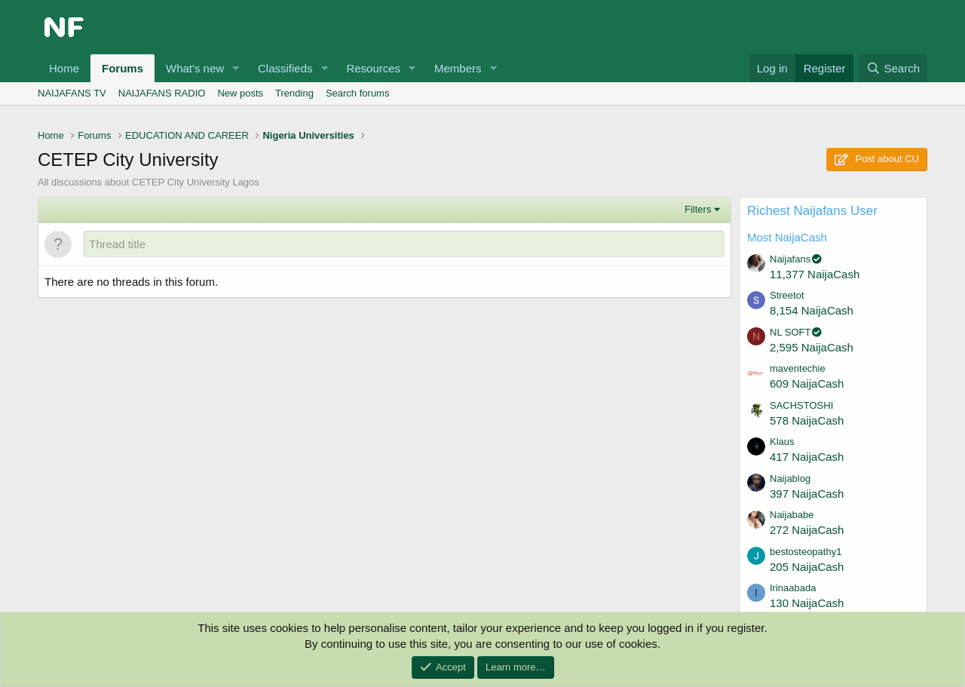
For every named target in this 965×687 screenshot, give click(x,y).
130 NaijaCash (807, 603)
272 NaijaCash (807, 529)
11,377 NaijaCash (814, 274)
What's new (195, 68)
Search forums (358, 93)
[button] (236, 68)
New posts (240, 93)
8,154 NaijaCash (811, 310)
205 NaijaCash (807, 566)
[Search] (893, 68)
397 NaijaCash (807, 493)
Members (458, 68)
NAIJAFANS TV (72, 93)
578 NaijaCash (807, 420)
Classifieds (285, 68)
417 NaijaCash (807, 456)
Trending (294, 93)
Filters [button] (698, 209)
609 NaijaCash (807, 383)
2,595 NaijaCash (811, 347)
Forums (122, 68)
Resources (373, 68)
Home (64, 68)
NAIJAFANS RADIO (162, 93)
